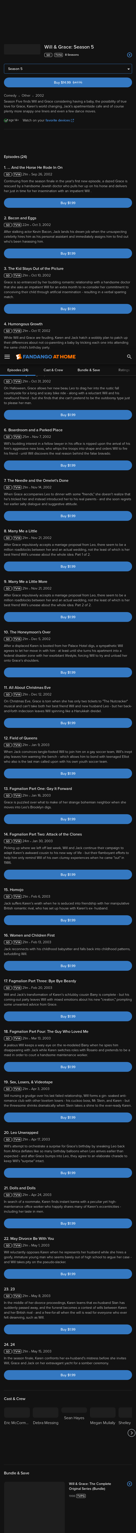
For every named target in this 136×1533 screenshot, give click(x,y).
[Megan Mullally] (103, 1083)
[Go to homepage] (46, 7)
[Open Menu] (7, 7)
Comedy (23, 1402)
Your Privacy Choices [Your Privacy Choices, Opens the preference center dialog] (49, 1525)
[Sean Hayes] (74, 1083)
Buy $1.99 (68, 66)
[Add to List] (129, 1134)
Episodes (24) (17, 21)
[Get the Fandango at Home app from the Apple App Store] (39, 1456)
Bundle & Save (89, 21)
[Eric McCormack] (17, 1083)
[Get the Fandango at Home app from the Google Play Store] (69, 1456)
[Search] (129, 7)
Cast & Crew (53, 21)
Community (57, 1265)
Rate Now (79, 1265)
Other (38, 1402)
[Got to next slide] (131, 1083)
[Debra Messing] (46, 1083)
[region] (68, 1500)
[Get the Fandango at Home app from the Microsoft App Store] (98, 1456)
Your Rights (93, 1485)
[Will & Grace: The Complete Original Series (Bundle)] (100, 1137)
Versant (40, 1475)
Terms (94, 1475)
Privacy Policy (56, 1480)
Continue (85, 1525)
